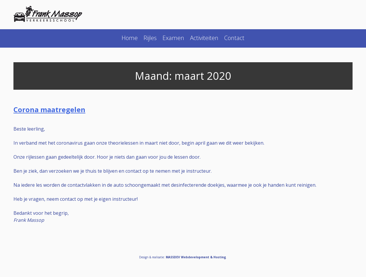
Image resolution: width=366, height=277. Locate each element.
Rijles (150, 38)
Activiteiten (204, 38)
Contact (234, 38)
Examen (173, 38)
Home (130, 38)
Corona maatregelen (49, 109)
